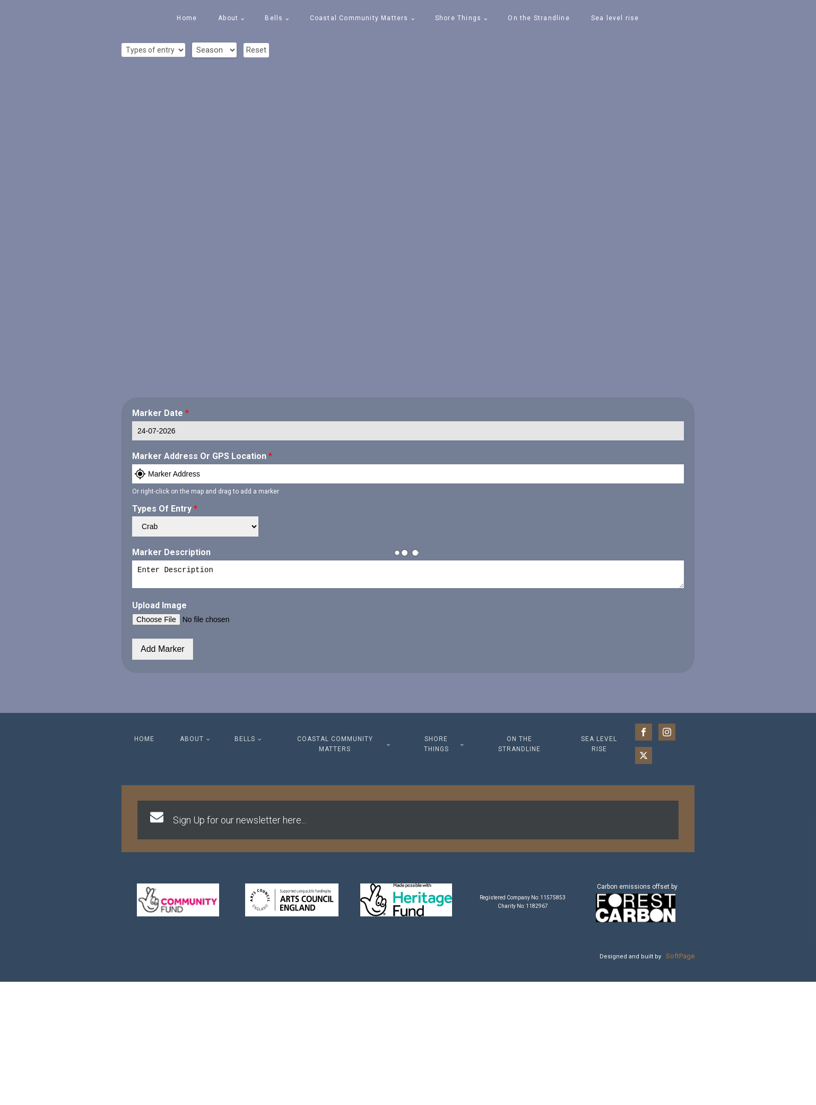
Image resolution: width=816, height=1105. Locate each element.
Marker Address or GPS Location (202, 456)
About (228, 18)
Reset (256, 50)
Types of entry (164, 509)
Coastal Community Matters (359, 18)
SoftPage (680, 959)
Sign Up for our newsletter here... (239, 823)
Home (187, 18)
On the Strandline (538, 18)
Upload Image (159, 609)
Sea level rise (615, 18)
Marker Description (171, 552)
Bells (274, 18)
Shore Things (458, 18)
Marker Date (160, 413)
